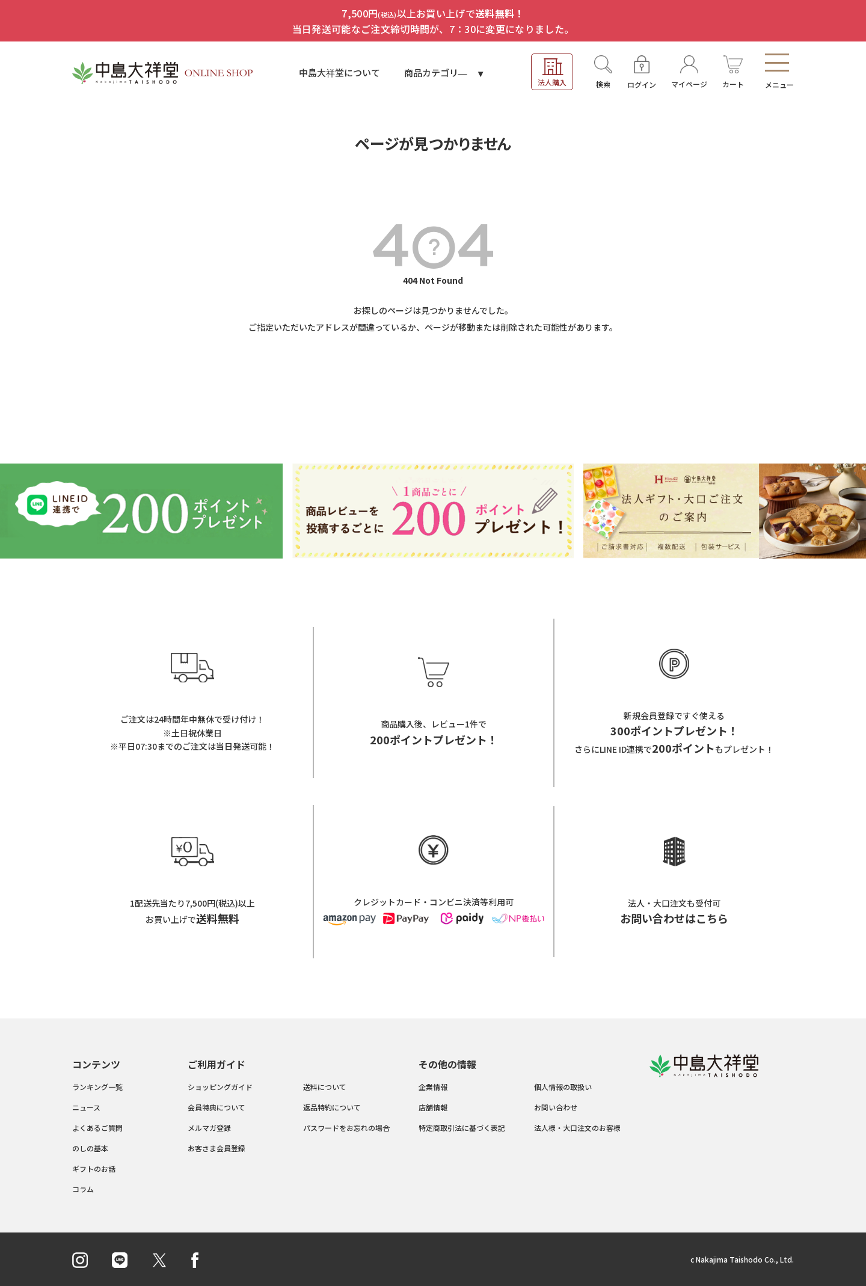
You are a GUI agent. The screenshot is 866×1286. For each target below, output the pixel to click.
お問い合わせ (555, 1107)
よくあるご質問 (97, 1127)
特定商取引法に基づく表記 (462, 1127)
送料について (324, 1087)
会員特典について (216, 1107)
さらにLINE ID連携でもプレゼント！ (674, 749)
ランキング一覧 (97, 1087)
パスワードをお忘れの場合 (346, 1127)
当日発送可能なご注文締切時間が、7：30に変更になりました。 (433, 29)
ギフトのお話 (93, 1168)
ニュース (86, 1107)
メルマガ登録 (209, 1127)
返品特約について (332, 1107)
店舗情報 (433, 1107)
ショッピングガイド (220, 1087)
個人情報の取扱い (563, 1087)
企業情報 (433, 1087)
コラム (83, 1189)
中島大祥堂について (339, 72)
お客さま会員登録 (216, 1148)
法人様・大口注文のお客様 (577, 1127)
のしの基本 (90, 1148)
